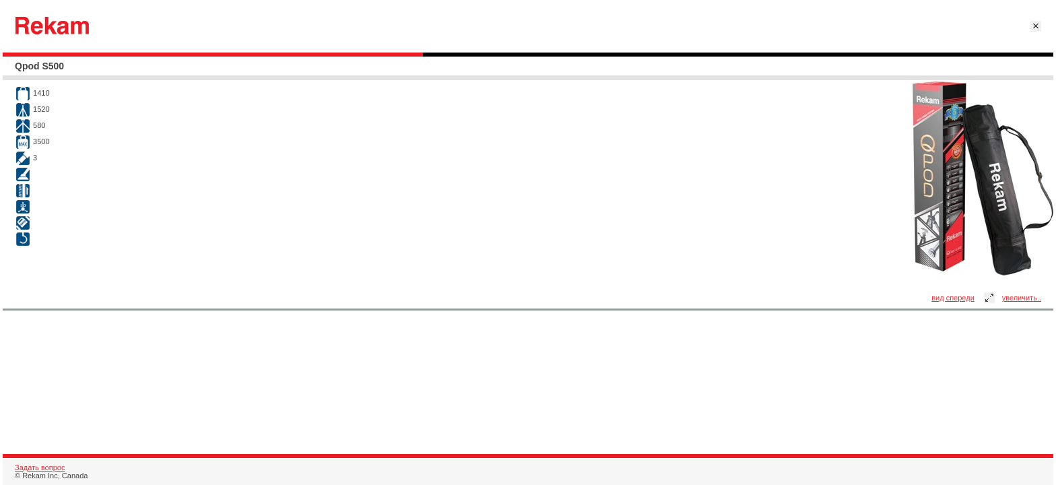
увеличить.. (1021, 298)
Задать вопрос (40, 467)
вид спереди (953, 298)
